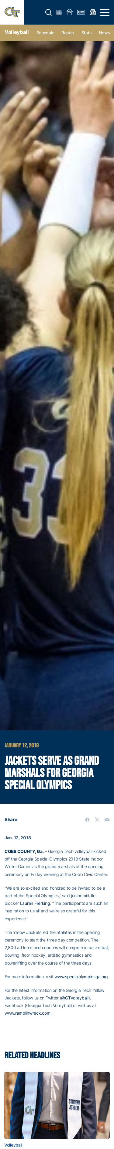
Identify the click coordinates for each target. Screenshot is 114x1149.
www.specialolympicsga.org (81, 976)
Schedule (45, 32)
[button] (48, 12)
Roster (67, 32)
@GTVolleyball (74, 997)
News (104, 32)
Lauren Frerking (35, 903)
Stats (86, 32)
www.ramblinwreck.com (27, 1013)
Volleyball (17, 32)
